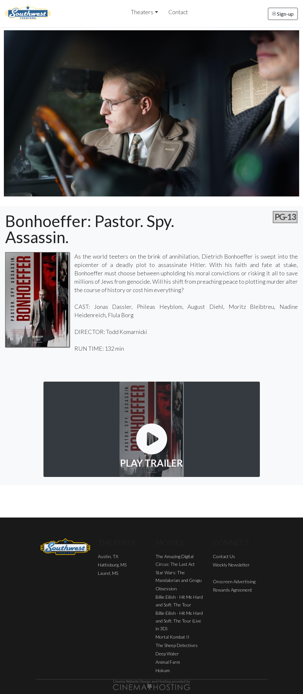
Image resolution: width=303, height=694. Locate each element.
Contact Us (224, 556)
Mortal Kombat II (172, 637)
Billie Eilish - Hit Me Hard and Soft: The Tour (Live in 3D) (179, 620)
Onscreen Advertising (234, 581)
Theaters (142, 12)
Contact (178, 12)
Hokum (163, 670)
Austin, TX (108, 556)
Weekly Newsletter (231, 564)
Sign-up (283, 14)
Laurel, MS (108, 573)
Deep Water (167, 653)
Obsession (166, 588)
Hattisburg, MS (112, 564)
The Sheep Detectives (177, 645)
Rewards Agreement (232, 590)
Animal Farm (168, 662)
